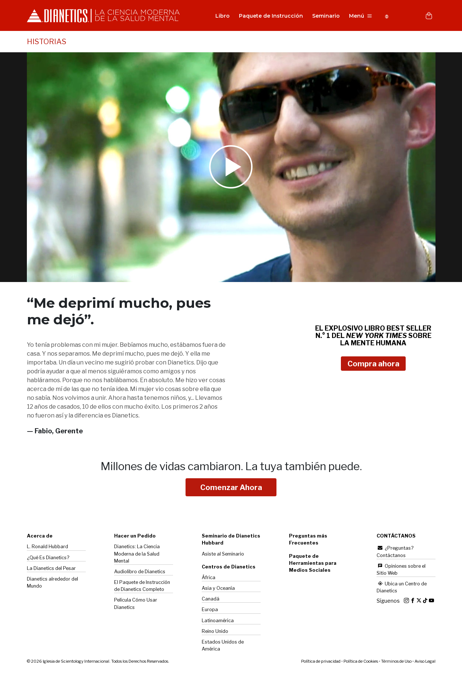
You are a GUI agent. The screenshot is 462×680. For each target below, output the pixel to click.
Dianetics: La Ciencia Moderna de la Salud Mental (137, 554)
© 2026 (98, 662)
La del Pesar (51, 569)
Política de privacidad (321, 662)
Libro (221, 16)
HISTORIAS (46, 42)
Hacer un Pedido (135, 536)
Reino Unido (215, 632)
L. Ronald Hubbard (47, 547)
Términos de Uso (396, 662)
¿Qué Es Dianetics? (48, 558)
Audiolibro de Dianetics (139, 572)
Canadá (210, 599)
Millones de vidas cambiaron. (231, 466)
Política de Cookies (360, 662)
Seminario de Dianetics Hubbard (231, 540)
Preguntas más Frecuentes (308, 540)
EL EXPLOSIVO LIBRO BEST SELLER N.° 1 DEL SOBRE (373, 336)
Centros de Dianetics (228, 567)
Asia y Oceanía (218, 589)
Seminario (324, 16)
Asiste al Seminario (223, 554)
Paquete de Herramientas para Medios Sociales (312, 564)
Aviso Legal (425, 662)
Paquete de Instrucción (269, 16)
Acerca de (40, 536)
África (208, 578)
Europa (210, 610)
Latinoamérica (218, 621)
